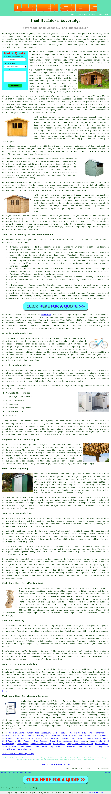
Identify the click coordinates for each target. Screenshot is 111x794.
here (4, 691)
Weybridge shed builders (33, 701)
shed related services (93, 726)
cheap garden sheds (64, 715)
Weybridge (46, 315)
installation (29, 102)
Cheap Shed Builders (60, 741)
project (11, 167)
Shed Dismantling (43, 747)
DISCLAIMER (103, 15)
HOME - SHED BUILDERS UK (55, 764)
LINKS (79, 15)
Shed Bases (22, 744)
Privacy (107, 772)
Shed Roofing (70, 736)
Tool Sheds (84, 736)
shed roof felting (81, 651)
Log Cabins (62, 733)
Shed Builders (16, 733)
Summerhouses (101, 733)
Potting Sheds (100, 736)
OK (102, 793)
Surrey (17, 728)
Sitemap (3, 772)
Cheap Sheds (96, 741)
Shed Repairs (9, 741)
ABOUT (86, 15)
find (10, 669)
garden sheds (56, 718)
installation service (90, 60)
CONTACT (94, 15)
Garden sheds (36, 185)
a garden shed (56, 34)
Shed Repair (8, 738)
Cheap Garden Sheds (97, 738)
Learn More (92, 793)
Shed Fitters (9, 736)
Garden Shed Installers (30, 736)
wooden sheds (27, 712)
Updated (15, 772)
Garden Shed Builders (73, 738)
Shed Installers (25, 772)
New (10, 772)
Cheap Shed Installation (80, 744)
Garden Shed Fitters (81, 733)
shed (57, 70)
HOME (72, 15)
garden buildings (98, 123)
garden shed (82, 182)
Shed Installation (65, 747)
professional (13, 146)
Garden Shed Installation (40, 733)
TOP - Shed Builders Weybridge (18, 754)
